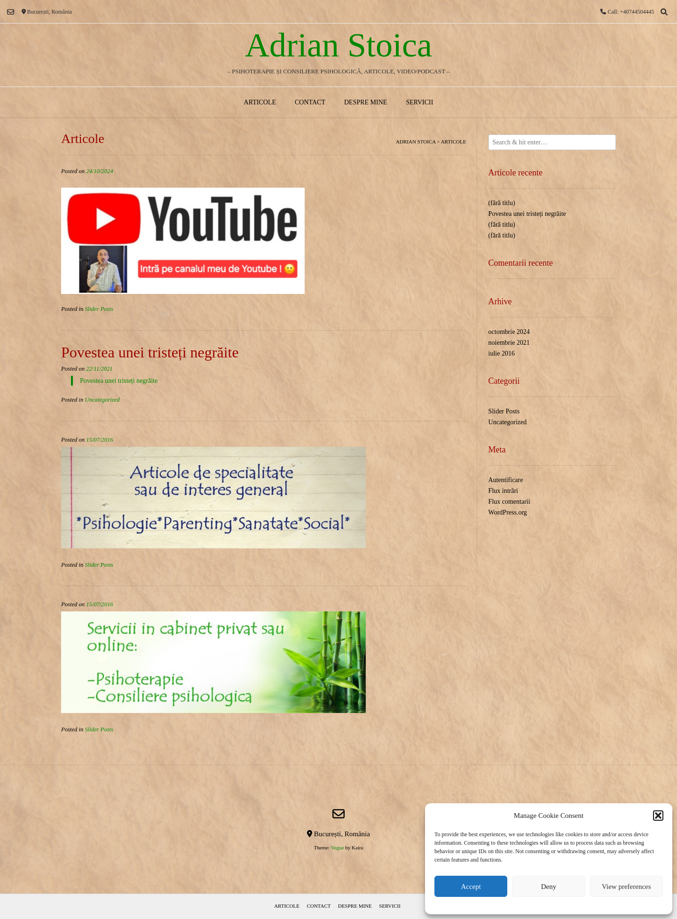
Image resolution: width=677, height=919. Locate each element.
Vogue (337, 847)
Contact (310, 102)
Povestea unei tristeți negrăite (150, 352)
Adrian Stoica (338, 45)
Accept (470, 886)
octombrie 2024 (509, 331)
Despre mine (365, 102)
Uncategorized (102, 399)
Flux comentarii (509, 501)
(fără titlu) (501, 202)
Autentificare (505, 479)
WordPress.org (507, 512)
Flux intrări (503, 490)
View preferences (626, 886)
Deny (549, 886)
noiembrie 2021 (509, 342)
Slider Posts (99, 309)
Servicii (419, 102)
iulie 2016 (501, 353)
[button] (658, 815)
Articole (260, 102)
